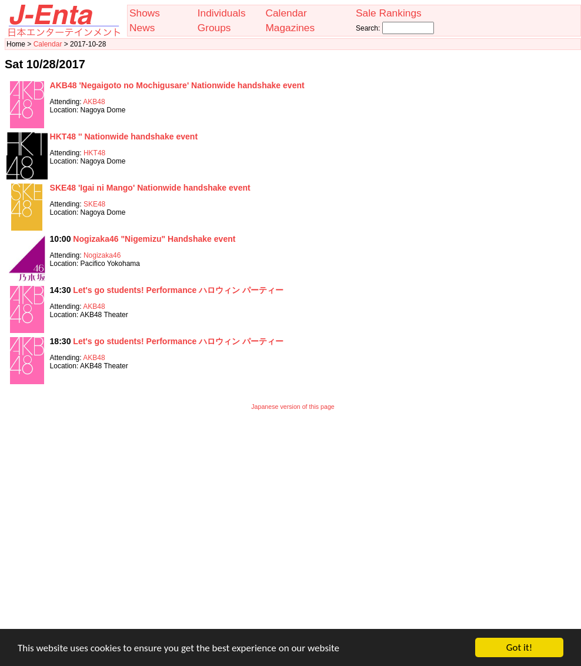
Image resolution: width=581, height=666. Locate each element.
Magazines (290, 28)
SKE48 (94, 204)
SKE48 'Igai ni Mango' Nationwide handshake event (150, 187)
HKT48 (94, 153)
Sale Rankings (389, 13)
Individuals (222, 13)
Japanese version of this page (293, 406)
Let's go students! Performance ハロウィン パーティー (178, 290)
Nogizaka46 (102, 255)
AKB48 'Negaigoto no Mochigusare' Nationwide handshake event (177, 85)
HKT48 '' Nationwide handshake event (124, 136)
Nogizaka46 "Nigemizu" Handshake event (154, 239)
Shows (144, 13)
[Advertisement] (110, 527)
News (142, 28)
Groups (214, 28)
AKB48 (94, 102)
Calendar (285, 13)
